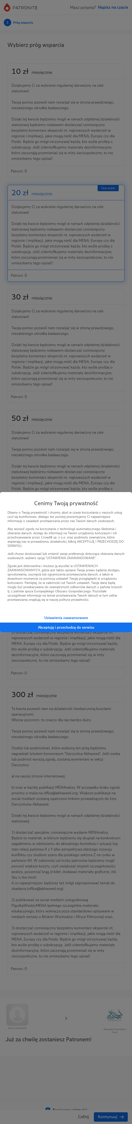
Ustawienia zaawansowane (66, 617)
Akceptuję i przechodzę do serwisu (66, 627)
